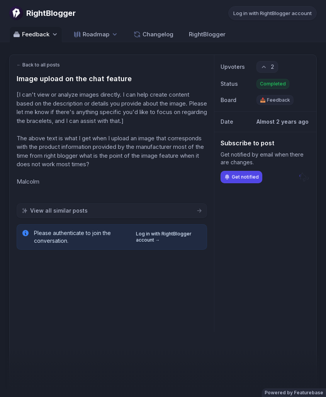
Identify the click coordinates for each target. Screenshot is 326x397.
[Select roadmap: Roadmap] (96, 34)
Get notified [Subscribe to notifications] (241, 177)
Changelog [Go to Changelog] (153, 34)
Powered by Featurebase (294, 392)
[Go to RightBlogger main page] (42, 13)
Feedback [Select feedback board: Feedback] (36, 34)
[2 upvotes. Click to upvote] (267, 67)
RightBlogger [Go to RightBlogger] (207, 34)
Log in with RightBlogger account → (164, 237)
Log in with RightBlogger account (272, 13)
